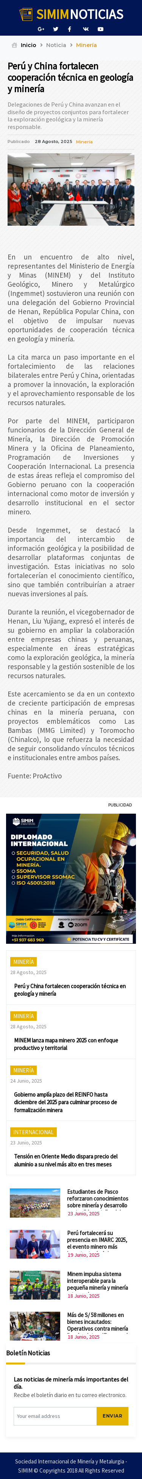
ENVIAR (112, 1407)
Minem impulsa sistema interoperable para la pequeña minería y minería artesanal (97, 1275)
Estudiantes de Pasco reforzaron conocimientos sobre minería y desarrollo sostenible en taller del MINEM (97, 1197)
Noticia (56, 45)
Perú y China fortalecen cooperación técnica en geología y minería (70, 981)
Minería (84, 133)
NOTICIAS (71, 14)
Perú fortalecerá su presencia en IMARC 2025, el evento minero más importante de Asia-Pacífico (97, 1238)
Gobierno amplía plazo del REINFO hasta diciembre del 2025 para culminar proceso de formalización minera (65, 1094)
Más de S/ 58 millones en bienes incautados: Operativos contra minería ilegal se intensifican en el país (97, 1320)
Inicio (23, 45)
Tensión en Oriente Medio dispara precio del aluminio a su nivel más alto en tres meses (65, 1152)
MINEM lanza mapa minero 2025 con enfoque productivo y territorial (66, 1036)
